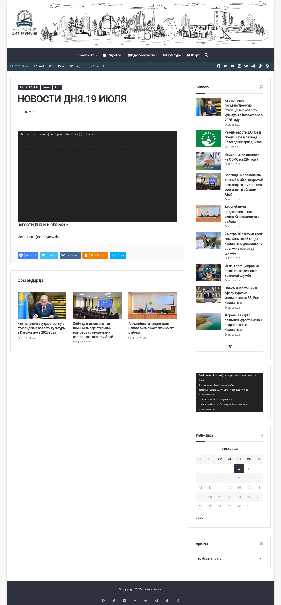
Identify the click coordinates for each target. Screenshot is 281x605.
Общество (112, 55)
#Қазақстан (77, 66)
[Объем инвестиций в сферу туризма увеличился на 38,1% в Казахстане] (208, 294)
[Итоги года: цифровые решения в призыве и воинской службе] (208, 272)
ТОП (57, 87)
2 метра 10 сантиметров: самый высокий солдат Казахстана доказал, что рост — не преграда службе (244, 243)
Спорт (193, 55)
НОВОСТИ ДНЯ (29, 87)
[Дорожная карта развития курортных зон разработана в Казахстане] (208, 321)
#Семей (39, 66)
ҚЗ (51, 66)
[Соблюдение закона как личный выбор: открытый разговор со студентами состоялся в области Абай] (97, 305)
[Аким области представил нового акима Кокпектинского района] (152, 305)
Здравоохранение (142, 55)
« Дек (199, 518)
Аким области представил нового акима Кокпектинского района (151, 328)
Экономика (84, 55)
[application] (97, 176)
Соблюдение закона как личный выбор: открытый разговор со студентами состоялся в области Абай (244, 184)
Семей (46, 87)
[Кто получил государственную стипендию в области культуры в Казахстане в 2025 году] (42, 305)
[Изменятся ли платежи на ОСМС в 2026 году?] (208, 161)
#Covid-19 (97, 66)
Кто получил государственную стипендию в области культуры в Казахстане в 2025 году (41, 328)
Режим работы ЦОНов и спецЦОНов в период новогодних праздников (243, 137)
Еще (229, 346)
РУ (59, 66)
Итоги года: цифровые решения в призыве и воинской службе (242, 271)
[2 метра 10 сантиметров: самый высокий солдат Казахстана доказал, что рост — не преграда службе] (208, 240)
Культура (172, 55)
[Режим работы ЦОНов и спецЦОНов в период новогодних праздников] (208, 138)
